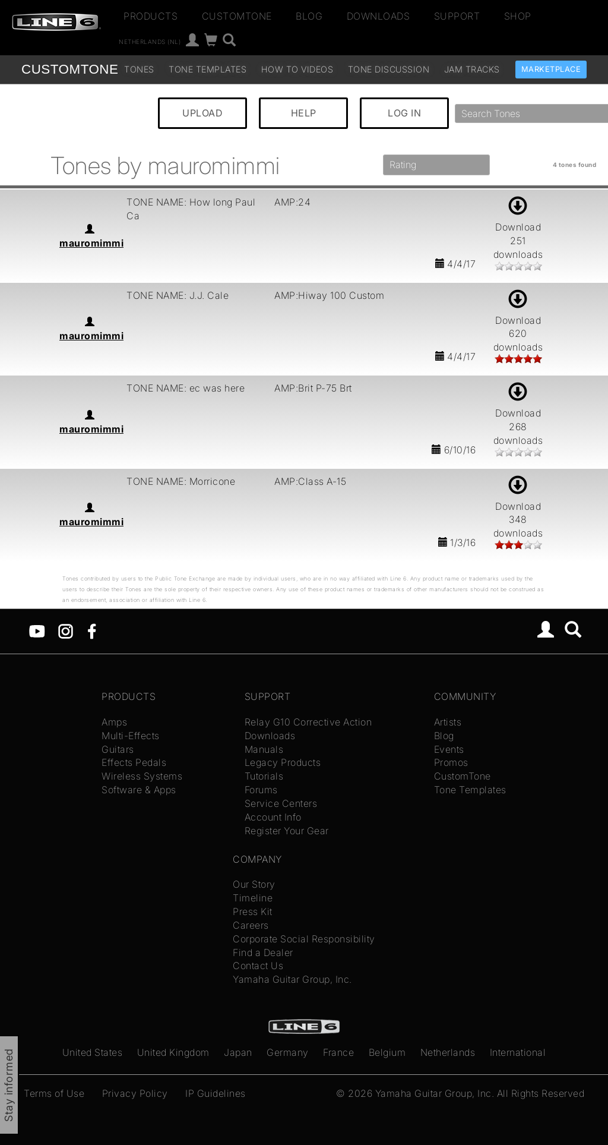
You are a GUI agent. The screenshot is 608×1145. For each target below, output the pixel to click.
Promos (451, 762)
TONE (69, 69)
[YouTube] (37, 630)
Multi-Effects (131, 736)
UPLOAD (202, 113)
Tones (139, 69)
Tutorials (264, 776)
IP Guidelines (215, 1093)
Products (151, 16)
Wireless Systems (142, 776)
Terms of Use (54, 1093)
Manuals (264, 749)
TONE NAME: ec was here (185, 388)
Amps (114, 722)
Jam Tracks (472, 69)
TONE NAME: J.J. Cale (177, 295)
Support (457, 16)
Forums (261, 790)
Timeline (253, 898)
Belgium (387, 1052)
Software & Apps (139, 790)
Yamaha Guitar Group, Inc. (292, 979)
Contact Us (258, 965)
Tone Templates (207, 69)
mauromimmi (91, 243)
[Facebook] (91, 630)
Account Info (273, 817)
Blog (309, 16)
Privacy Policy (135, 1093)
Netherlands (448, 1052)
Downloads (378, 16)
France (338, 1052)
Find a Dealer (263, 952)
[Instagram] (65, 630)
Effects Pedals (134, 762)
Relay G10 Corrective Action (308, 722)
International (518, 1052)
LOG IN (404, 113)
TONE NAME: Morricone (180, 481)
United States (92, 1052)
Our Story (254, 884)
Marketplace (551, 69)
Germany (288, 1052)
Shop (517, 16)
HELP (303, 113)
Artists (448, 722)
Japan (238, 1052)
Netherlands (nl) (149, 41)
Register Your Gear (287, 831)
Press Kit (253, 911)
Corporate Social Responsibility (304, 939)
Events (449, 749)
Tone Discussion (389, 69)
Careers (251, 925)
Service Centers (281, 803)
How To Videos (297, 69)
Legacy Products (283, 762)
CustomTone (237, 16)
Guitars (118, 749)
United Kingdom (173, 1052)
